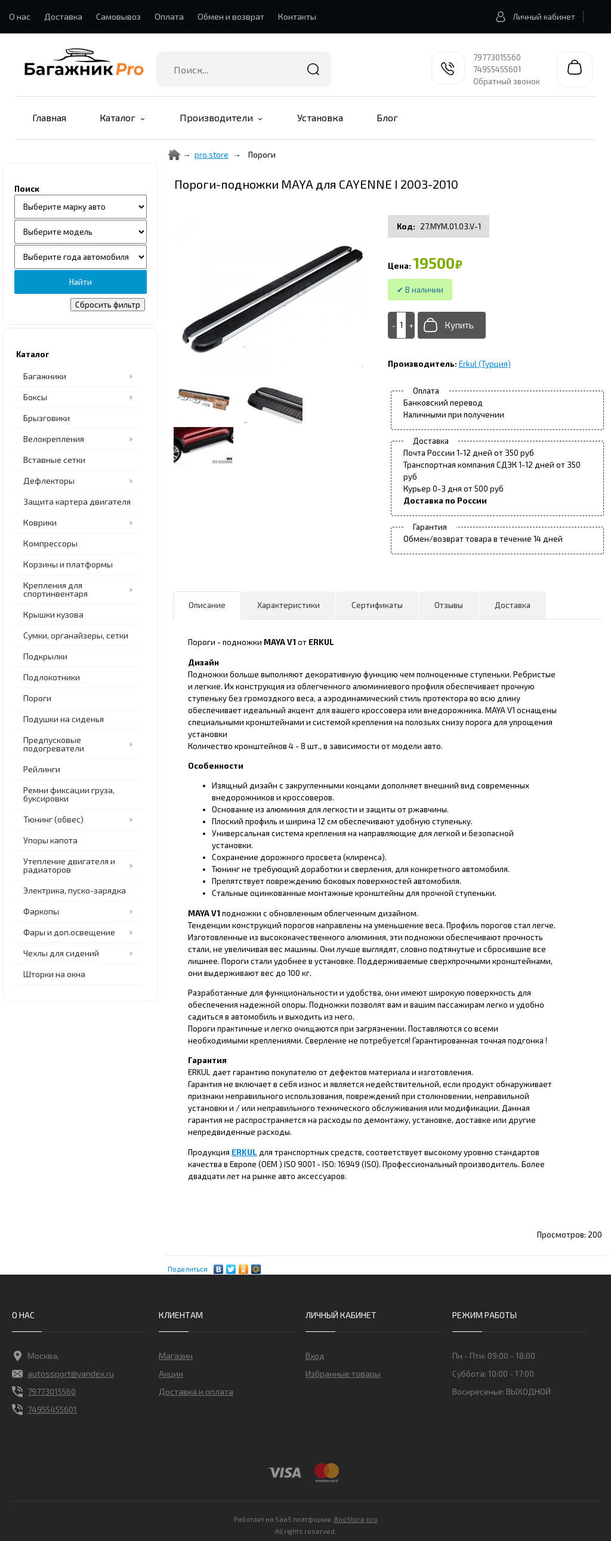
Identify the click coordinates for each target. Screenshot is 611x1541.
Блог (387, 117)
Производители (216, 117)
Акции (171, 1373)
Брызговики (46, 418)
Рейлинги (41, 769)
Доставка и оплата (196, 1391)
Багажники (44, 376)
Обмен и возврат (231, 16)
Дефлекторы (49, 480)
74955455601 (497, 69)
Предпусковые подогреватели (53, 744)
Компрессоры (50, 543)
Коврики (40, 522)
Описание (207, 605)
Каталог (117, 117)
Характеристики (288, 605)
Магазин (176, 1355)
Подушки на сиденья (63, 719)
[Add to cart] (401, 325)
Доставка (63, 16)
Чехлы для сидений (61, 953)
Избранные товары (343, 1373)
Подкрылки (45, 656)
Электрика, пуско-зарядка (74, 890)
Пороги (37, 698)
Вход (315, 1355)
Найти (313, 69)
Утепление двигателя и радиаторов (69, 865)
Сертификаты (377, 605)
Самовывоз (118, 16)
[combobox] (244, 69)
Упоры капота (50, 840)
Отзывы (448, 605)
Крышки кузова (53, 614)
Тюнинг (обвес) (53, 819)
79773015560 (497, 57)
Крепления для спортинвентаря (55, 589)
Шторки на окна (54, 974)
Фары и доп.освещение (69, 932)
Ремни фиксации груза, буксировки (69, 794)
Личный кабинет (532, 16)
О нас (19, 16)
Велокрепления (53, 439)
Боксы (35, 397)
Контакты (297, 16)
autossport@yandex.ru (63, 1373)
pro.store (212, 154)
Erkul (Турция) (485, 364)
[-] (392, 325)
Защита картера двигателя (77, 501)
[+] (410, 325)
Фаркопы (41, 911)
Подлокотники (51, 677)
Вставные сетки (54, 460)
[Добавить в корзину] (452, 325)
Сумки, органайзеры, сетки (75, 635)
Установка (320, 117)
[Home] (174, 155)
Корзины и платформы (68, 564)
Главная (49, 117)
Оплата (169, 16)
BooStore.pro (356, 1518)
